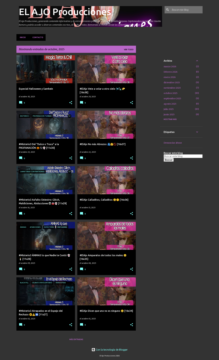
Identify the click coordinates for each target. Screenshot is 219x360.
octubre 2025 (170, 93)
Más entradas (76, 339)
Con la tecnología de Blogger (110, 349)
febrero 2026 (170, 71)
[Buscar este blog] (187, 9)
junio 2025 (169, 114)
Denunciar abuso (173, 142)
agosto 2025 (170, 103)
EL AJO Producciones (65, 11)
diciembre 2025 (172, 82)
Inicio (22, 37)
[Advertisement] (148, 101)
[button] (71, 103)
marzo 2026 (170, 66)
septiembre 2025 (172, 98)
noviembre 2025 (172, 87)
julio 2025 (169, 109)
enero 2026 (170, 77)
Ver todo (129, 50)
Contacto (36, 37)
